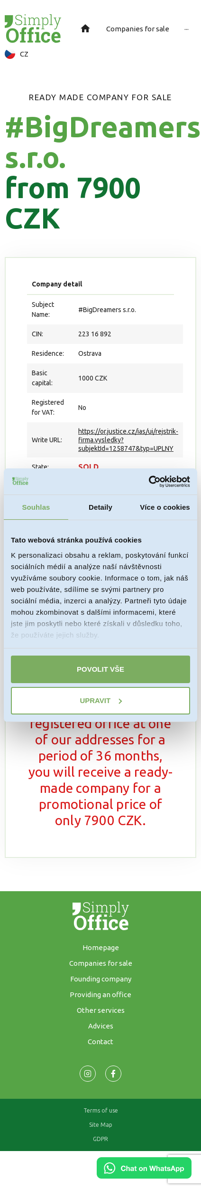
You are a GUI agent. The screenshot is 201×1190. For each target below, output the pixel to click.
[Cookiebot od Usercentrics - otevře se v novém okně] (148, 482)
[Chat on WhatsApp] (144, 1175)
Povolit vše (100, 669)
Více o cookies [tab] (165, 507)
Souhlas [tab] (36, 507)
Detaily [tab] (100, 507)
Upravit (101, 700)
